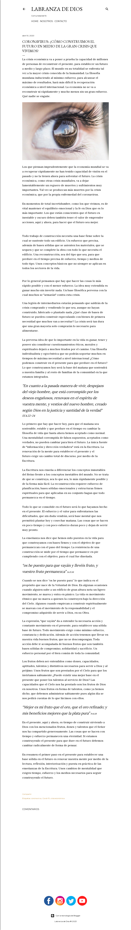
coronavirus (36, 798)
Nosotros (46, 21)
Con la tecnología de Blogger (65, 916)
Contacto (61, 21)
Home (34, 21)
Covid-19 (46, 798)
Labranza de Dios (56, 8)
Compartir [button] (27, 794)
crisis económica (58, 798)
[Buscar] (107, 8)
